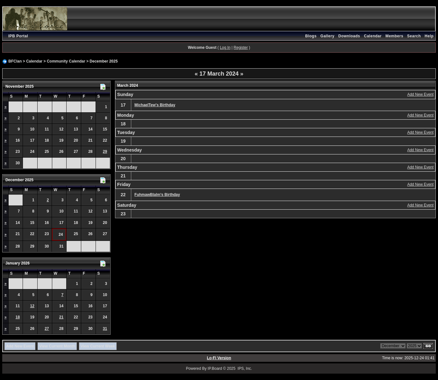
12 (32, 306)
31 (105, 328)
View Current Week (98, 346)
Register (240, 47)
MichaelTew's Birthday (154, 105)
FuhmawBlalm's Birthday (157, 194)
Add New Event (420, 94)
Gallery (327, 36)
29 (105, 151)
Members (394, 36)
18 (18, 317)
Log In (225, 47)
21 (61, 317)
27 (47, 328)
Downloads (349, 36)
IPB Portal (18, 36)
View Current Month (57, 346)
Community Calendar (66, 61)
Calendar (373, 36)
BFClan (15, 61)
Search (414, 36)
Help (429, 36)
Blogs (311, 36)
